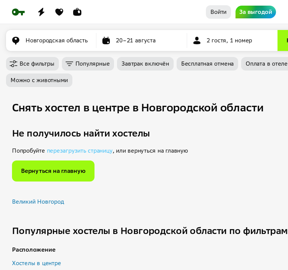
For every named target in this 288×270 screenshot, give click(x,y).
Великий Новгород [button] (38, 201)
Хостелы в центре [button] (36, 263)
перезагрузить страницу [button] (79, 150)
